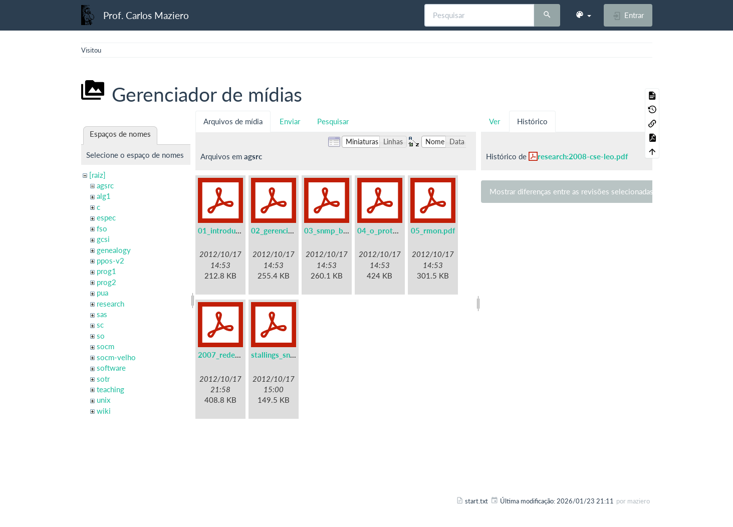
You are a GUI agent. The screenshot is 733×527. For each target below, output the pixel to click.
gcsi (103, 238)
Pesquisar (333, 121)
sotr (103, 378)
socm (105, 346)
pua (102, 292)
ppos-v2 (110, 260)
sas (102, 314)
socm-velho (116, 357)
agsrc (105, 185)
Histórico (532, 121)
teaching (110, 389)
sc (100, 324)
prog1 (106, 271)
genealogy (114, 249)
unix (103, 399)
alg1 (104, 195)
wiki (104, 410)
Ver (494, 121)
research (110, 303)
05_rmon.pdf (433, 230)
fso (102, 228)
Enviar (290, 121)
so (101, 335)
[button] (583, 15)
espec (106, 217)
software (111, 367)
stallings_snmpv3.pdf (287, 354)
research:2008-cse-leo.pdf (583, 156)
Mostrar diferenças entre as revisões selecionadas (571, 191)
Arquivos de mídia (233, 121)
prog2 (106, 282)
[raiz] (97, 174)
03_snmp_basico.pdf (339, 230)
